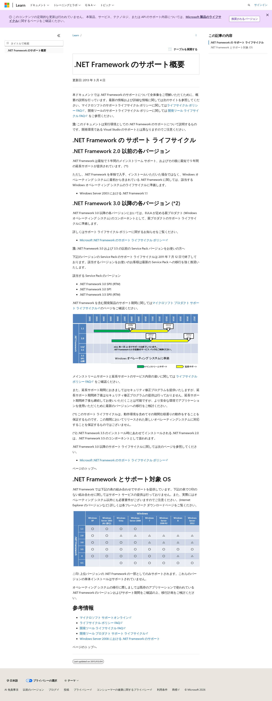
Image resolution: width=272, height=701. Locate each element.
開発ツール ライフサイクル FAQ (101, 628)
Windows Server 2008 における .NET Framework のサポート (120, 639)
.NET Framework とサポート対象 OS (231, 47)
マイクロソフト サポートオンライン (104, 617)
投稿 (66, 689)
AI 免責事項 (11, 689)
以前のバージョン (33, 689)
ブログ (52, 689)
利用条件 (162, 689)
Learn (76, 35)
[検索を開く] (249, 5)
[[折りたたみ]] (58, 35)
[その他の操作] (196, 35)
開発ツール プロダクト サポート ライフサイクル (112, 633)
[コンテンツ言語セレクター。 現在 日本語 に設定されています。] (12, 681)
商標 (174, 689)
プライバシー (82, 689)
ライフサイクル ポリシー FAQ (100, 623)
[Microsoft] (7, 5)
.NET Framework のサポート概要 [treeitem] (27, 50)
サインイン (260, 5)
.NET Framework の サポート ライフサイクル (237, 42)
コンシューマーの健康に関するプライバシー (123, 689)
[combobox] (34, 43)
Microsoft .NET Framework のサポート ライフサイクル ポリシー (122, 240)
